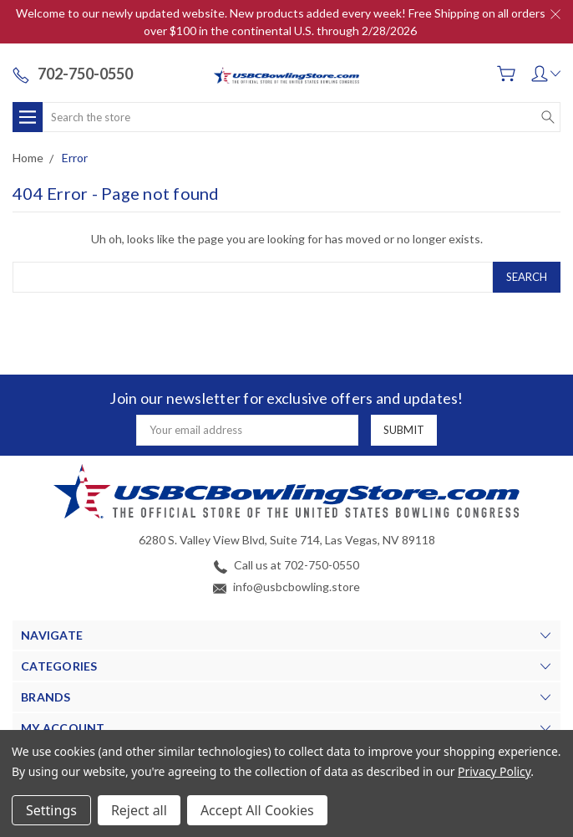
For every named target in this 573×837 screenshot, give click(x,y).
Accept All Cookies (257, 810)
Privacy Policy (494, 771)
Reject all (139, 810)
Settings (51, 810)
